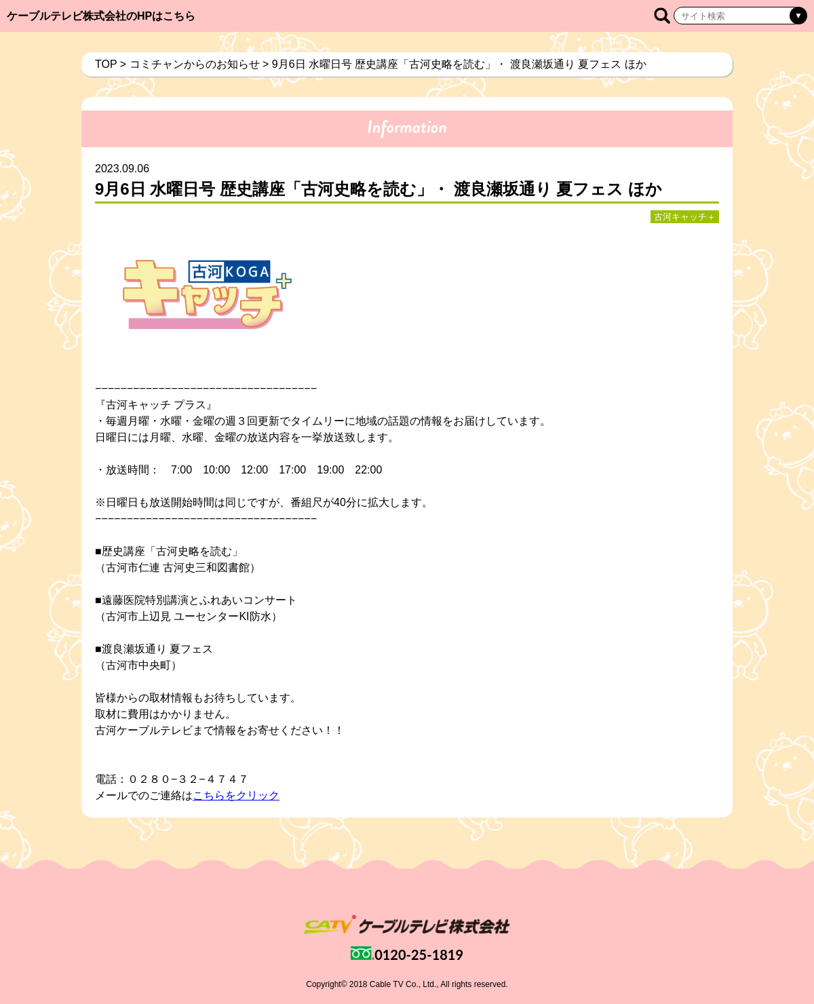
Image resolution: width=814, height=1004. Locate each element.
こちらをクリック (236, 795)
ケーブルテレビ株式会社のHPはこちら (101, 16)
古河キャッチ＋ (685, 217)
